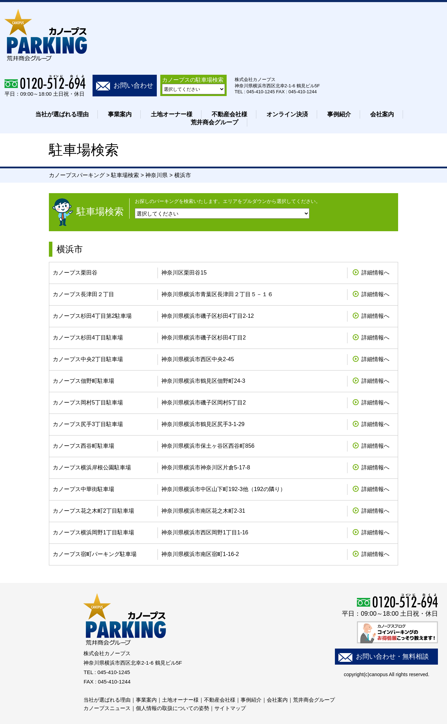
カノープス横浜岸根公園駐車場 (92, 467)
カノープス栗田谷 (75, 273)
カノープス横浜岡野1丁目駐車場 (93, 532)
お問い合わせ (133, 85)
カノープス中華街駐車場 (83, 489)
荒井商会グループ (214, 122)
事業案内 (120, 114)
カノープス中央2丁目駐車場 (88, 359)
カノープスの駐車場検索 (193, 80)
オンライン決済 (287, 114)
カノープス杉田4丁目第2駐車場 (92, 316)
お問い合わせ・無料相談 (392, 656)
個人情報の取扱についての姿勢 (172, 708)
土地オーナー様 (171, 114)
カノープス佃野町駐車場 (83, 381)
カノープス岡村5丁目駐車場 (88, 402)
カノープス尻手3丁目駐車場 (88, 424)
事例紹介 (339, 114)
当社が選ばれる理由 (62, 114)
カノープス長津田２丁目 (83, 294)
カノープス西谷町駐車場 (83, 446)
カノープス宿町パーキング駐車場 (95, 554)
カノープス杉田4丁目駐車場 (88, 338)
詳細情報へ (375, 273)
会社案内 (382, 114)
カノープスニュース (107, 708)
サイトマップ (230, 708)
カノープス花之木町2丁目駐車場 (93, 511)
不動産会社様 (229, 114)
